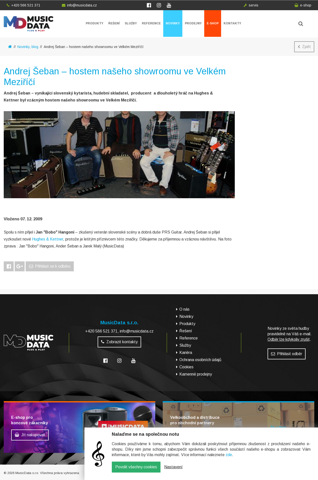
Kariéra (185, 352)
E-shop (213, 23)
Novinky (173, 23)
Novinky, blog (27, 47)
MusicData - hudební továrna (28, 23)
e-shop (302, 5)
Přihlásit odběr (286, 354)
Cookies (186, 367)
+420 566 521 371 (23, 5)
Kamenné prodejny (195, 374)
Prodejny (193, 23)
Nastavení (173, 471)
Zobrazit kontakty (119, 342)
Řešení (114, 23)
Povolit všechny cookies (136, 471)
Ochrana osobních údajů (200, 360)
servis (251, 5)
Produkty (94, 23)
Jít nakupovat (30, 435)
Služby (131, 23)
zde (229, 458)
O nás (184, 309)
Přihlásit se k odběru (49, 266)
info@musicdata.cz (79, 5)
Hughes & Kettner (47, 239)
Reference (151, 23)
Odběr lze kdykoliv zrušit (289, 339)
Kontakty (232, 23)
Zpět (304, 47)
